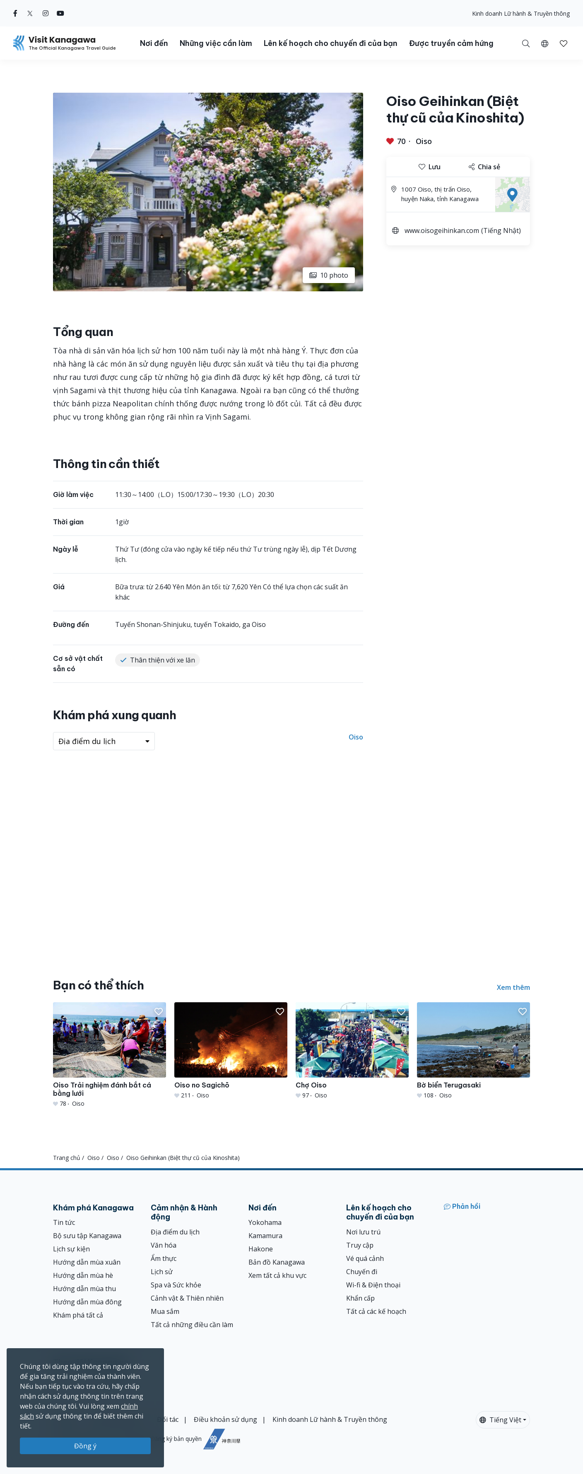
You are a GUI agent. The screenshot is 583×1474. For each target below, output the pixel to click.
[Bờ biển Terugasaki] (473, 1050)
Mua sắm (165, 1311)
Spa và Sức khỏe (176, 1284)
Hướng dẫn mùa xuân (86, 1262)
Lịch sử (162, 1271)
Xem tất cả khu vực (277, 1275)
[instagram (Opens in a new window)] (45, 13)
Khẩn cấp (360, 1298)
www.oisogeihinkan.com (442, 230)
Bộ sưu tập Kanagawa (87, 1235)
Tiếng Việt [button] (500, 1419)
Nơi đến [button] (154, 43)
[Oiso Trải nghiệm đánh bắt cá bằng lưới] (109, 1055)
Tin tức (64, 1222)
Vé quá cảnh (365, 1258)
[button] (544, 43)
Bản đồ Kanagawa (276, 1262)
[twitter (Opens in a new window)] (30, 13)
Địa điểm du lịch (175, 1231)
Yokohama (265, 1222)
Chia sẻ (484, 166)
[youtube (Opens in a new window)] (60, 13)
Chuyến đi (361, 1271)
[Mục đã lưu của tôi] (563, 43)
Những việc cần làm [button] (216, 43)
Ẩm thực (163, 1258)
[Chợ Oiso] (352, 1050)
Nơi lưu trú (363, 1231)
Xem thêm (513, 987)
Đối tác (167, 1419)
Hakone (260, 1248)
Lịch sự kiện (71, 1248)
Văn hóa (163, 1245)
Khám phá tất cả (78, 1315)
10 (328, 275)
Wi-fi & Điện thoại (373, 1284)
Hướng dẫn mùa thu (84, 1288)
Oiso (424, 141)
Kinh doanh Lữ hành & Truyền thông (521, 13)
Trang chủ (66, 1158)
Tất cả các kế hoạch (376, 1311)
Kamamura (265, 1235)
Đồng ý (85, 1445)
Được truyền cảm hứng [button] (451, 43)
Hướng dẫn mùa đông (87, 1301)
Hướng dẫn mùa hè (83, 1275)
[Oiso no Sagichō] (230, 1050)
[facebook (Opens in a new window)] (15, 13)
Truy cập (359, 1245)
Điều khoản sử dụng (225, 1419)
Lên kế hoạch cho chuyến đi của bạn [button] (331, 43)
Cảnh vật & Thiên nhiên (187, 1298)
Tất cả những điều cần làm (192, 1324)
